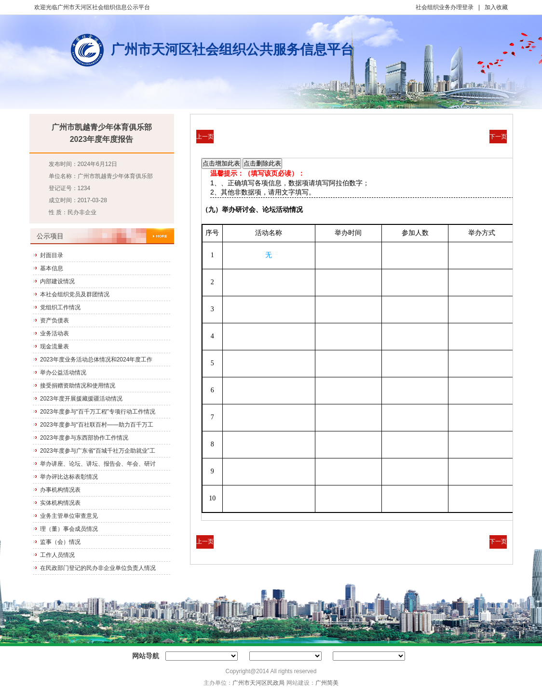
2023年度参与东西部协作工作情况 (84, 437)
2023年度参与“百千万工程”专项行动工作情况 (97, 411)
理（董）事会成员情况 (69, 529)
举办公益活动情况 (63, 372)
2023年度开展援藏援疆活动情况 (81, 398)
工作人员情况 (57, 555)
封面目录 (51, 255)
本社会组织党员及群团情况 (74, 294)
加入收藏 (496, 7)
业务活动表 (54, 333)
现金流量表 (54, 346)
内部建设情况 (57, 281)
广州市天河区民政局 (258, 682)
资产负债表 (54, 320)
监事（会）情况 (60, 542)
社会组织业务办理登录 (445, 7)
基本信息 (51, 268)
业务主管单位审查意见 (69, 515)
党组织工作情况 (60, 307)
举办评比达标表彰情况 (69, 476)
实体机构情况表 (60, 502)
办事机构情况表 (60, 489)
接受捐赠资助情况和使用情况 (77, 385)
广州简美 (327, 682)
